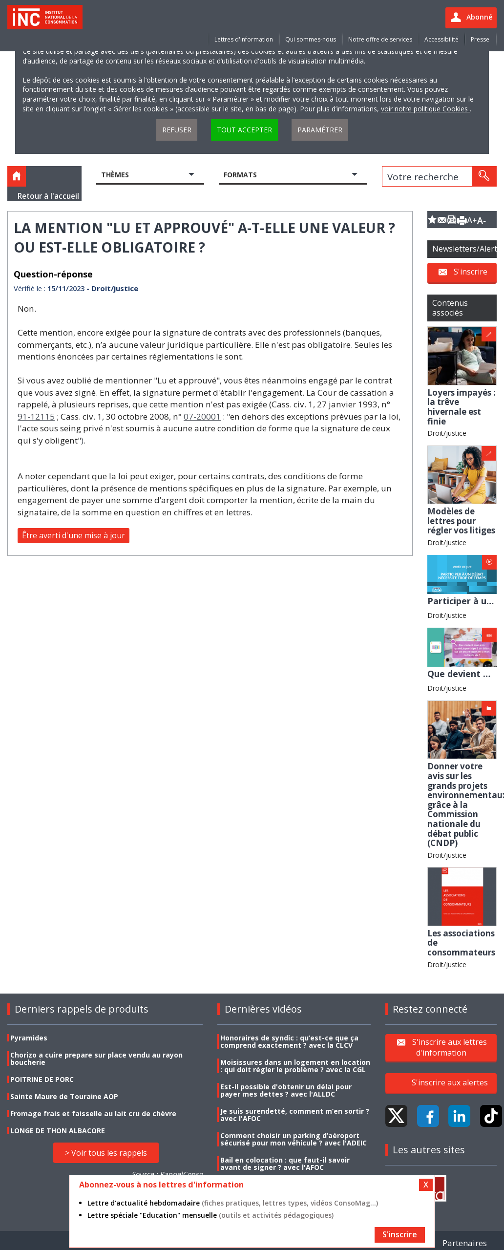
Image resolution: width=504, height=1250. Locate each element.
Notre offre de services (380, 39)
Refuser (176, 129)
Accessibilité (441, 39)
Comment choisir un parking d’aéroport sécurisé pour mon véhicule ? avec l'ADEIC (293, 1139)
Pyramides (28, 1037)
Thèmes (115, 174)
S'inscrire (470, 271)
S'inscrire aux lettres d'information (449, 1047)
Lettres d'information (243, 39)
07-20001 (202, 416)
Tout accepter (244, 129)
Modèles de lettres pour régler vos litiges (461, 521)
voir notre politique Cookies (425, 108)
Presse (480, 39)
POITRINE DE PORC (42, 1079)
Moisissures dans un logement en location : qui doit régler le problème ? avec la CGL (295, 1066)
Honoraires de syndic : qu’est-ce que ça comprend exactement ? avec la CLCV (289, 1041)
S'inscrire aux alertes (450, 1082)
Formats (240, 174)
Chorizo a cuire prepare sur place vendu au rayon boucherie (96, 1058)
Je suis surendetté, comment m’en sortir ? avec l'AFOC (294, 1114)
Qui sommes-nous (310, 39)
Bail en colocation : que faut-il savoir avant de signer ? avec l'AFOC (285, 1163)
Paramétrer (319, 129)
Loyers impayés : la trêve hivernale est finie (461, 407)
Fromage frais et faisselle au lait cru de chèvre (93, 1113)
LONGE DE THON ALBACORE (57, 1130)
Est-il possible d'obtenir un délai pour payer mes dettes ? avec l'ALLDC (286, 1090)
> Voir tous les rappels (106, 1152)
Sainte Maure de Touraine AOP (64, 1096)
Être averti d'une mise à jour (73, 535)
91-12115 (36, 416)
